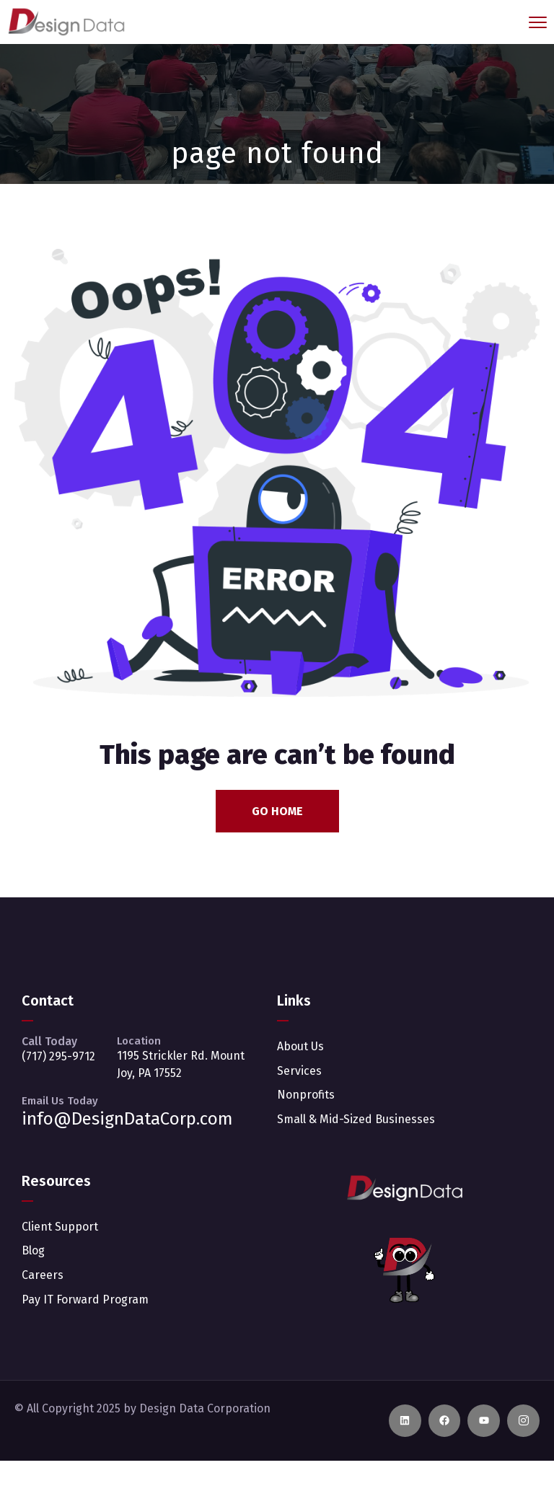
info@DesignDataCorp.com (127, 1119)
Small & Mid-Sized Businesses (356, 1119)
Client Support (60, 1226)
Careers (42, 1275)
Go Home (277, 811)
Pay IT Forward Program (85, 1299)
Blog (33, 1250)
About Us (300, 1046)
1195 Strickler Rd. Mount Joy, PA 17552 (181, 1064)
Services (299, 1071)
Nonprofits (306, 1094)
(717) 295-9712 (58, 1056)
